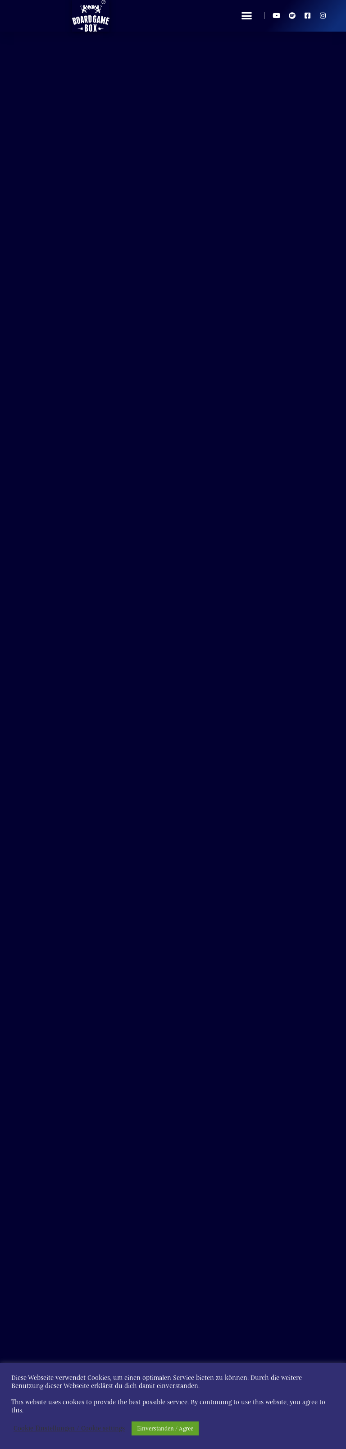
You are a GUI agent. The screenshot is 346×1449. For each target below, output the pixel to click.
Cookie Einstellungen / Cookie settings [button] (69, 1429)
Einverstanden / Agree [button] (165, 1428)
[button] (246, 15)
